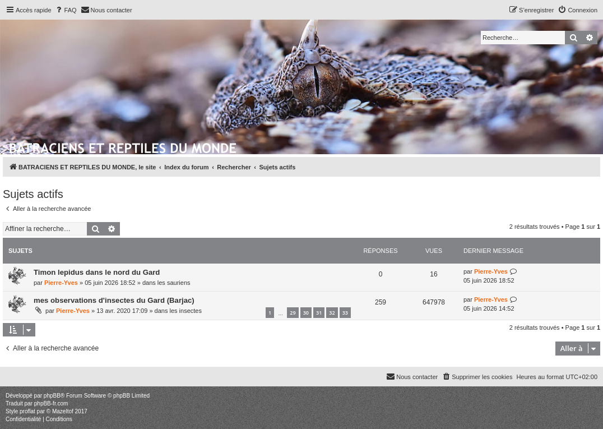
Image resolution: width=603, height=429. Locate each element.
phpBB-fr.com (51, 403)
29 (292, 312)
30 (306, 312)
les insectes (185, 310)
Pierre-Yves (61, 282)
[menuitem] (65, 10)
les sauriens (174, 282)
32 (332, 312)
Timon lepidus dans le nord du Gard (97, 272)
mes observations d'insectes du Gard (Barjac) (114, 300)
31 (319, 312)
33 (345, 312)
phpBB (52, 396)
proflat (27, 411)
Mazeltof (62, 411)
